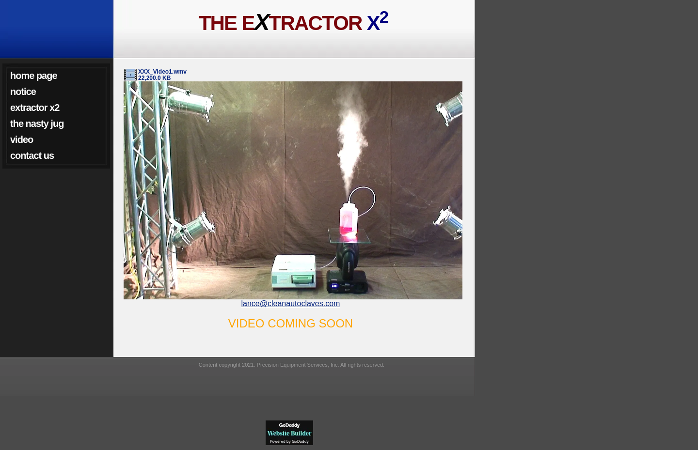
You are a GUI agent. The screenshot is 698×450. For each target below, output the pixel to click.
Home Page (33, 75)
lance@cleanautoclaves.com (290, 303)
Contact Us (32, 155)
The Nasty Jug (36, 123)
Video (21, 139)
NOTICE (23, 91)
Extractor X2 (34, 107)
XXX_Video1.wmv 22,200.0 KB (162, 75)
